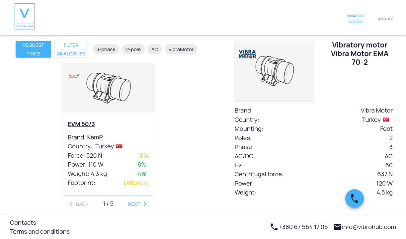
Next (138, 203)
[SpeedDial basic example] (354, 198)
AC (154, 49)
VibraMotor (181, 49)
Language (385, 19)
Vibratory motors (355, 19)
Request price (33, 49)
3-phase (106, 49)
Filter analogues (71, 49)
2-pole (133, 49)
